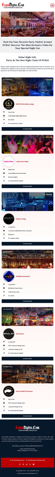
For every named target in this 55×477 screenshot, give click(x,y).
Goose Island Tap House (24, 391)
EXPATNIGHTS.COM (34, 470)
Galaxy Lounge (21, 219)
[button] (52, 5)
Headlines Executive (23, 276)
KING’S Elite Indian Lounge (25, 104)
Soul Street (20, 334)
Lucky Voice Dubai (22, 161)
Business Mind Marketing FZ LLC (34, 446)
